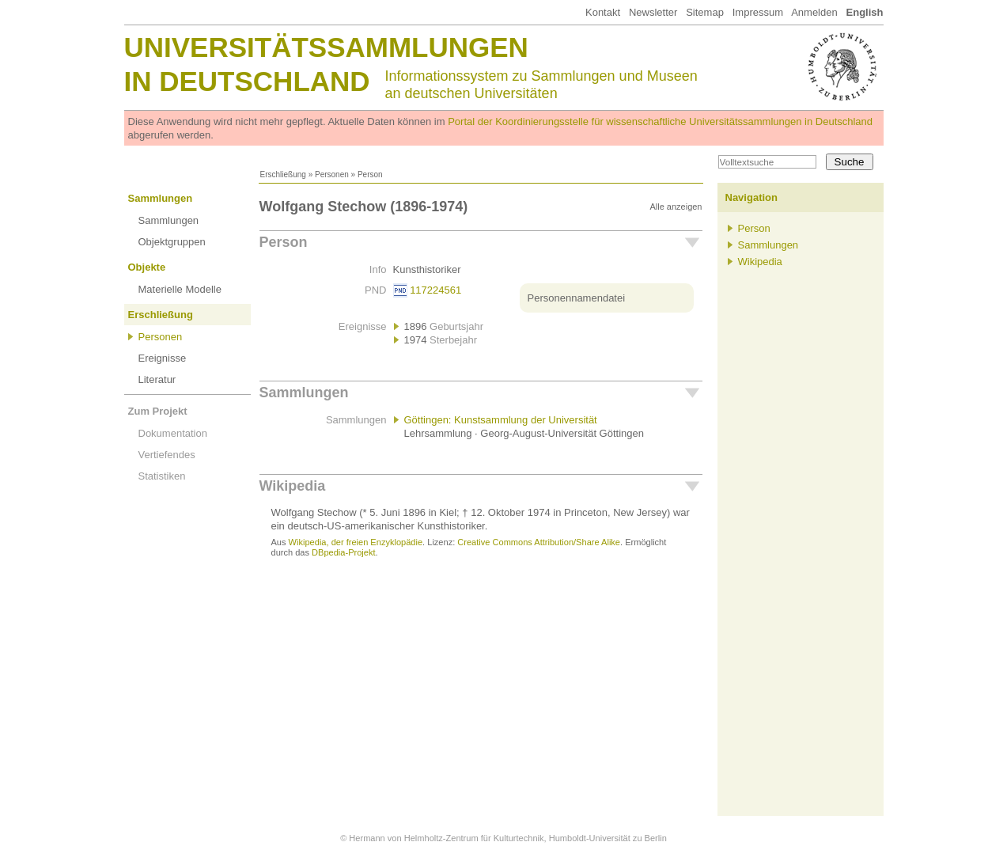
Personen (332, 174)
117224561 (435, 290)
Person (283, 242)
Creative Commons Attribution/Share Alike (538, 542)
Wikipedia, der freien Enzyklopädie (355, 542)
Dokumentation (172, 433)
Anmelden (814, 12)
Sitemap (705, 12)
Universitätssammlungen (326, 47)
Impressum (758, 12)
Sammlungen (160, 198)
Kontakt (602, 12)
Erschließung (283, 174)
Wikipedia (292, 486)
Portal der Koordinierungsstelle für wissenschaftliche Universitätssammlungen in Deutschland (660, 121)
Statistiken (162, 476)
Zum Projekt (157, 411)
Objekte (147, 267)
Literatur (157, 379)
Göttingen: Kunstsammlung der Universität (500, 420)
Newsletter (653, 12)
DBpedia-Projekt (343, 552)
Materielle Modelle (180, 289)
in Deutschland (247, 81)
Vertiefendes (166, 455)
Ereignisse (162, 358)
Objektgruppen (172, 242)
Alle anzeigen (675, 206)
